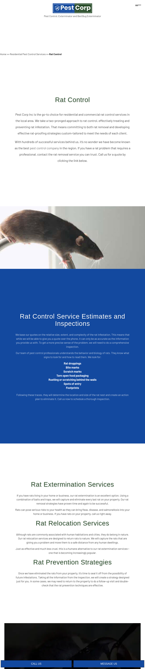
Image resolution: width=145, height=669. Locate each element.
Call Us (36, 663)
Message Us (109, 663)
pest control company (44, 148)
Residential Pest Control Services (28, 54)
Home (3, 54)
